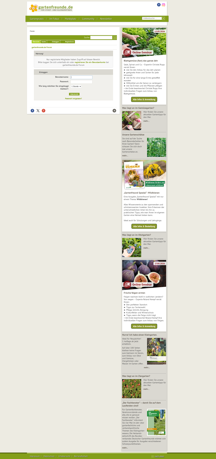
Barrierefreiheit (81, 456)
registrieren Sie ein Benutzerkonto (90, 62)
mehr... (125, 447)
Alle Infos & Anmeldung (144, 99)
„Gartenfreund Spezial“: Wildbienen (142, 192)
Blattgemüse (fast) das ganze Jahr (141, 60)
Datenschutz (49, 456)
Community (88, 18)
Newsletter (106, 18)
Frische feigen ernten (134, 292)
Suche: (87, 37)
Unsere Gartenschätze (133, 134)
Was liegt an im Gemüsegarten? (138, 107)
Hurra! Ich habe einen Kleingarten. (139, 334)
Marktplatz (70, 18)
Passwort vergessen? (73, 98)
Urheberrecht (64, 456)
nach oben (159, 456)
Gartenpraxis (37, 18)
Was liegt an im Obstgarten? (136, 234)
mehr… (146, 121)
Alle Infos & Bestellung (144, 226)
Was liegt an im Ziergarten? (136, 375)
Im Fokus (54, 18)
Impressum (35, 456)
